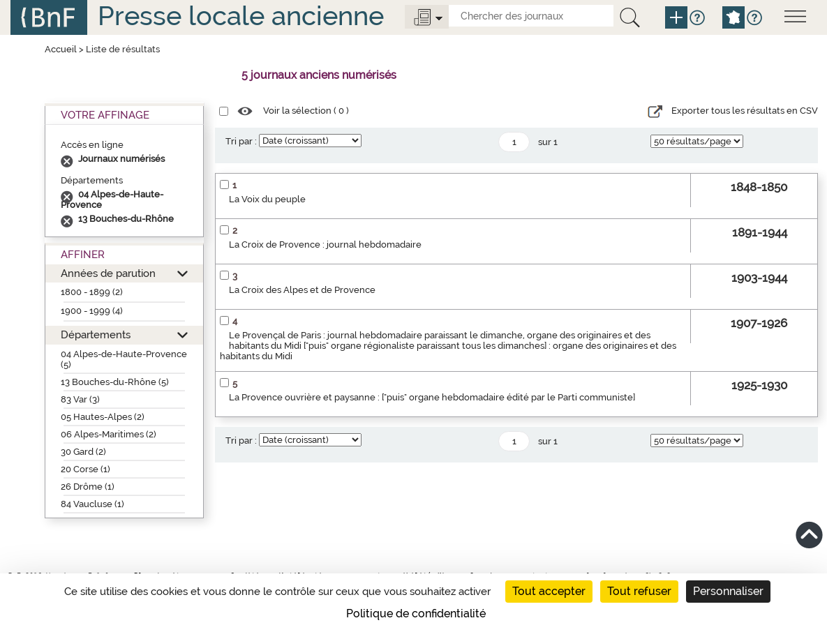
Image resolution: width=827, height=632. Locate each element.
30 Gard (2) (83, 451)
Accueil (61, 49)
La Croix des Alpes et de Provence (302, 290)
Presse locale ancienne (241, 15)
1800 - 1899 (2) (92, 292)
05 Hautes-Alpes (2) (102, 417)
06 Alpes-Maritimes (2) (108, 434)
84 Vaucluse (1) (92, 504)
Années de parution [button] (108, 273)
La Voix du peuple (267, 199)
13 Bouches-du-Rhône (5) (115, 382)
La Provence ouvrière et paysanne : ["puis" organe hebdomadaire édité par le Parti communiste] (432, 397)
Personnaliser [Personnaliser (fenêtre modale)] (728, 591)
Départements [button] (96, 334)
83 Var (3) (80, 399)
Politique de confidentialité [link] (416, 613)
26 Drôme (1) (87, 486)
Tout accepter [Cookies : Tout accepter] (549, 591)
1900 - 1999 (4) (92, 311)
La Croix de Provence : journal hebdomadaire (325, 244)
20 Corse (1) (85, 469)
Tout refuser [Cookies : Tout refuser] (639, 591)
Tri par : (241, 141)
